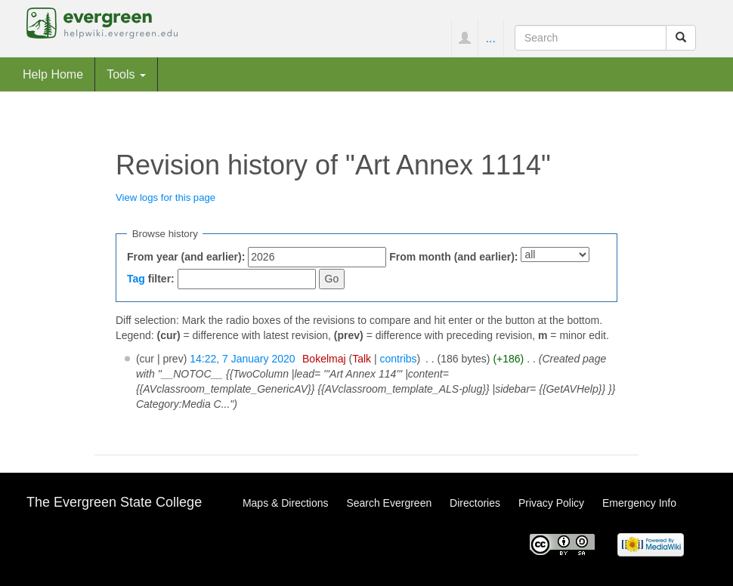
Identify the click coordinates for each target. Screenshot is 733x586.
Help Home (53, 74)
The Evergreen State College (114, 502)
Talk (361, 359)
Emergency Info (639, 503)
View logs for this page (165, 197)
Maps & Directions (286, 503)
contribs (398, 359)
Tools (126, 74)
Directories (475, 503)
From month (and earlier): (453, 257)
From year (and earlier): (186, 257)
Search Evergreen (388, 503)
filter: (151, 279)
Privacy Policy (551, 503)
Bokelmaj (324, 359)
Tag (136, 279)
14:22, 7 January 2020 (242, 359)
